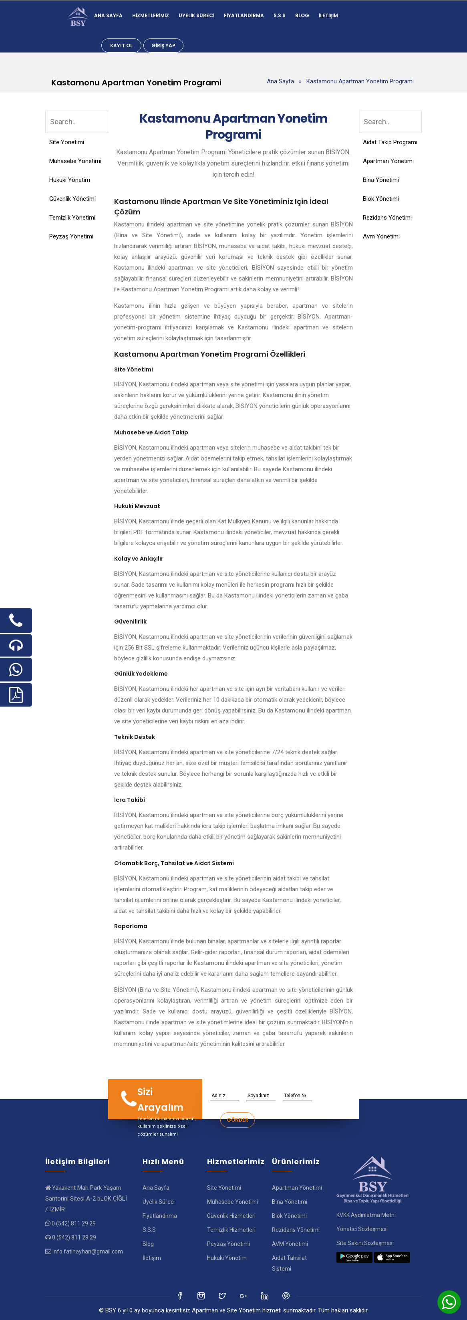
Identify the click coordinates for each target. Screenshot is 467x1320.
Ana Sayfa (108, 15)
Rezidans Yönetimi (387, 217)
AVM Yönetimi (290, 1244)
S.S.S (280, 15)
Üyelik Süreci (196, 15)
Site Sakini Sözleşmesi (365, 1243)
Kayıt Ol (121, 45)
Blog (302, 15)
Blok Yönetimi (381, 198)
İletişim (328, 15)
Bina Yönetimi (381, 180)
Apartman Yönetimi (388, 161)
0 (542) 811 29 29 (74, 1223)
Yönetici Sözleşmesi (362, 1229)
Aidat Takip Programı (390, 142)
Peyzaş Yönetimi (71, 236)
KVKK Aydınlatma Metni (366, 1215)
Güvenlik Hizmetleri (231, 1216)
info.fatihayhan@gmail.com (87, 1251)
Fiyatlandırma (244, 15)
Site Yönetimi (66, 142)
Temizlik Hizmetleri (231, 1230)
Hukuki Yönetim (69, 180)
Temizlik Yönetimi (72, 217)
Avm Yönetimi (381, 236)
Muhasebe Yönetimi (75, 161)
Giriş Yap (163, 45)
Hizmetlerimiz (150, 15)
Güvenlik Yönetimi (72, 198)
